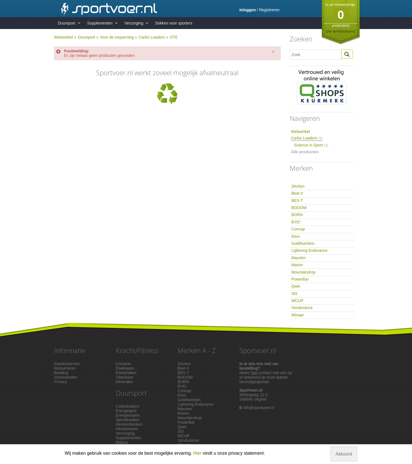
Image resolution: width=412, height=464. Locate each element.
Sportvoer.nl (257, 350)
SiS (294, 293)
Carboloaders (127, 406)
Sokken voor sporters (173, 23)
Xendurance (302, 307)
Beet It (297, 193)
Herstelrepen (127, 429)
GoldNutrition (302, 243)
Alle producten (304, 152)
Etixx (295, 236)
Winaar (297, 315)
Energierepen (127, 415)
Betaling (61, 372)
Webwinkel (63, 37)
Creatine (123, 363)
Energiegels (126, 411)
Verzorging (133, 23)
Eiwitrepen (125, 368)
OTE (174, 37)
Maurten (298, 258)
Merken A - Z (197, 350)
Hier (197, 453)
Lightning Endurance (309, 250)
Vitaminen (124, 377)
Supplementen (99, 23)
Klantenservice (67, 363)
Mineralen (124, 381)
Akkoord (344, 454)
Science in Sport (311, 145)
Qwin (295, 286)
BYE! (295, 222)
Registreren (269, 10)
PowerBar (300, 279)
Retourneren (65, 368)
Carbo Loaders (152, 37)
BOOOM (299, 207)
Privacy (60, 381)
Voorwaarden (65, 377)
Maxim (297, 265)
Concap (298, 229)
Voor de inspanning (117, 37)
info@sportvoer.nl (258, 407)
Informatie (69, 350)
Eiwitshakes (126, 372)
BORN (297, 214)
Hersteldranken (129, 424)
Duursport (66, 23)
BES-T (297, 200)
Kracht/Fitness (137, 350)
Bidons (122, 442)
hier (254, 372)
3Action (298, 186)
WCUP (297, 300)
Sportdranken (127, 420)
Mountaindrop (303, 272)
